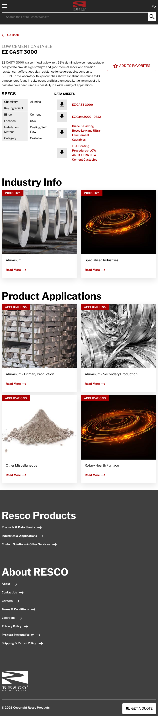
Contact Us (13, 592)
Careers (11, 600)
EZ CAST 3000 (82, 104)
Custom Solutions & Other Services (29, 544)
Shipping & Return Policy (22, 643)
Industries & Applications (23, 536)
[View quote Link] (153, 6)
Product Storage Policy (21, 634)
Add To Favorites (131, 66)
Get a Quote (139, 708)
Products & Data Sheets (22, 527)
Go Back (10, 35)
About (9, 583)
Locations (12, 617)
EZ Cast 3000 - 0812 (86, 116)
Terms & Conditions (19, 609)
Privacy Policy (15, 626)
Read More (16, 269)
